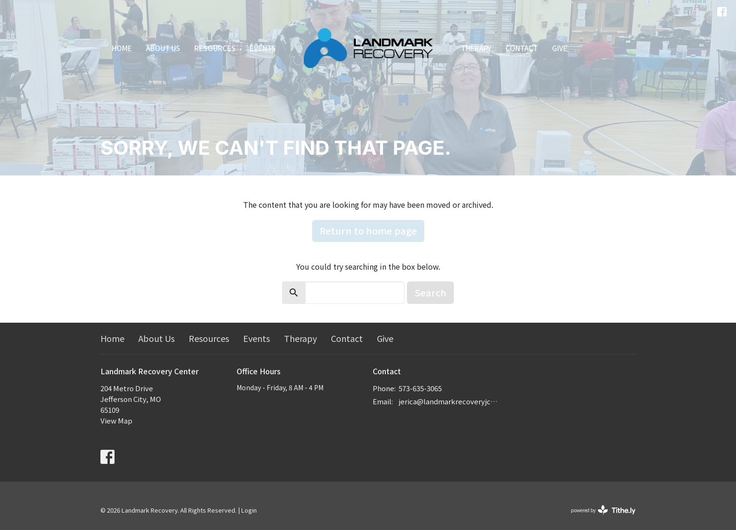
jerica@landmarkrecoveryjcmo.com (449, 401)
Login (249, 510)
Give (559, 48)
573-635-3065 (420, 388)
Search (430, 292)
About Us (163, 48)
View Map (116, 420)
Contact (522, 48)
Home (122, 48)
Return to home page (368, 230)
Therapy (476, 48)
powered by (603, 510)
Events (263, 48)
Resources (215, 48)
